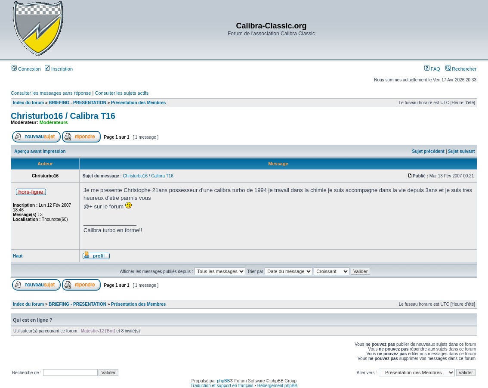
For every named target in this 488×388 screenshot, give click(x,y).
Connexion (26, 68)
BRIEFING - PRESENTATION (77, 102)
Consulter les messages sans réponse (51, 93)
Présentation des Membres (138, 102)
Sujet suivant (461, 151)
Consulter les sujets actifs (121, 93)
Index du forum (28, 102)
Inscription (59, 68)
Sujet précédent (428, 151)
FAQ (432, 68)
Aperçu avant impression (39, 151)
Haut (17, 256)
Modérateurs (54, 122)
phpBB (223, 381)
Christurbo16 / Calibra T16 (63, 116)
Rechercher (460, 68)
